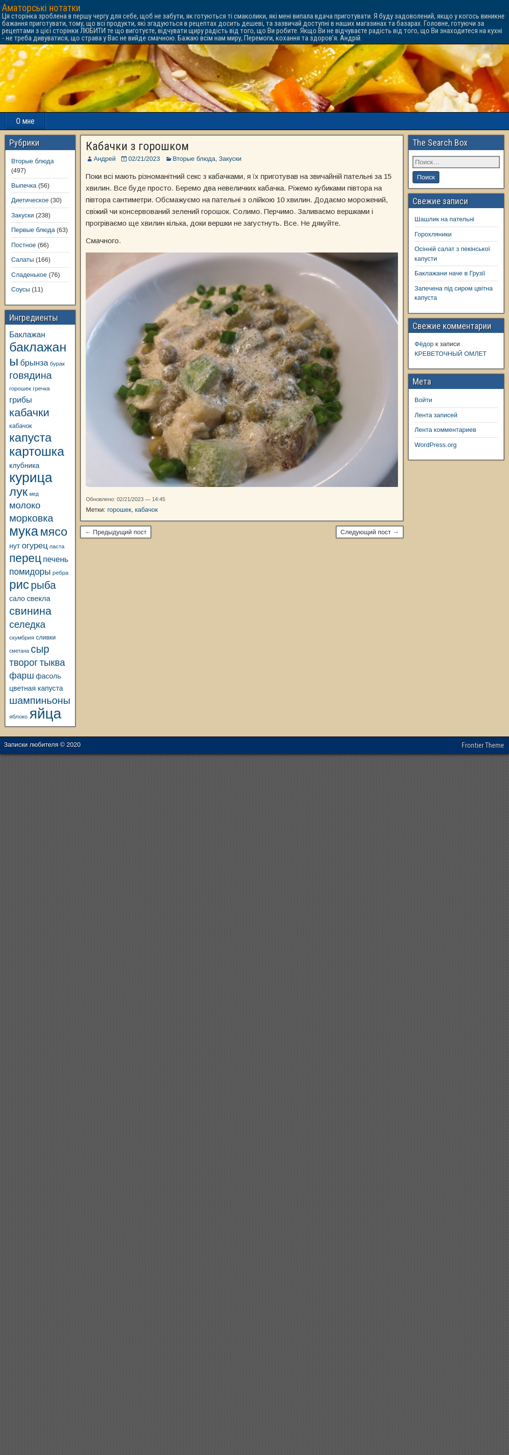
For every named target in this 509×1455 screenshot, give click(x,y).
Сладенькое (29, 274)
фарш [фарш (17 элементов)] (21, 675)
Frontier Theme (483, 745)
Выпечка (24, 185)
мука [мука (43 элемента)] (23, 531)
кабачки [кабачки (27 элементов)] (29, 412)
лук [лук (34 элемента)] (18, 491)
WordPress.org (435, 444)
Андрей (104, 158)
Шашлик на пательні (444, 219)
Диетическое (30, 200)
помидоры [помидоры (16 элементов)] (30, 572)
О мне (25, 121)
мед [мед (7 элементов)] (33, 494)
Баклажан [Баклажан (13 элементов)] (27, 334)
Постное (23, 245)
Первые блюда (33, 229)
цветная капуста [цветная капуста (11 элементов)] (36, 688)
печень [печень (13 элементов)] (55, 559)
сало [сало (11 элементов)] (17, 598)
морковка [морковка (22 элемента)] (31, 518)
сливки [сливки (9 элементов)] (46, 637)
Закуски (230, 158)
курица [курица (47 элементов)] (30, 477)
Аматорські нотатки (41, 8)
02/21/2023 (144, 158)
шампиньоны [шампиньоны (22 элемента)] (39, 700)
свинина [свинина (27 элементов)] (30, 610)
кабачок (146, 509)
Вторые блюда (194, 158)
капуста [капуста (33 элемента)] (30, 437)
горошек (119, 509)
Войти (423, 400)
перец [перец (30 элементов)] (25, 558)
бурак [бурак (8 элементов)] (57, 363)
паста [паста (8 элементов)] (57, 546)
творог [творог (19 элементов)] (23, 662)
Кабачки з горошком (137, 146)
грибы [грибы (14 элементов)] (20, 400)
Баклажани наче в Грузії (450, 273)
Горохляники (433, 234)
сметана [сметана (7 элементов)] (19, 651)
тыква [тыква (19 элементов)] (52, 662)
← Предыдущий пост (116, 532)
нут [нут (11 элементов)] (14, 546)
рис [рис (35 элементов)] (19, 584)
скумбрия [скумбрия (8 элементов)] (21, 637)
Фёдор (424, 344)
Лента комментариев (445, 429)
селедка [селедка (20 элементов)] (27, 624)
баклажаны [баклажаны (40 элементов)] (37, 354)
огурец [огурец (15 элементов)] (35, 545)
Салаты (22, 259)
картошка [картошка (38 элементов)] (36, 451)
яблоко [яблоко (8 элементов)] (18, 716)
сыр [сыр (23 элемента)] (40, 649)
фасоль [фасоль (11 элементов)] (48, 676)
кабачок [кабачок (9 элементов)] (20, 425)
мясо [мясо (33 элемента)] (53, 531)
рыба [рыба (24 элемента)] (43, 585)
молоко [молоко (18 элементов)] (24, 505)
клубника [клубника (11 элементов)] (24, 465)
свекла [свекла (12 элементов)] (38, 598)
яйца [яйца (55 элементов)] (45, 713)
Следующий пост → (369, 532)
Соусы (20, 289)
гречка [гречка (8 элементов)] (41, 388)
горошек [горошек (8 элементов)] (20, 388)
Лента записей (436, 415)
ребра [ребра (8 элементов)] (61, 572)
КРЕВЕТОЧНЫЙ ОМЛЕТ (451, 353)
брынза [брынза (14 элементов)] (34, 363)
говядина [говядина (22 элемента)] (30, 375)
